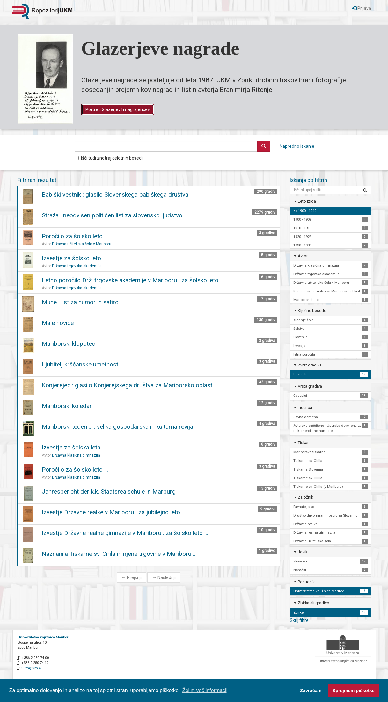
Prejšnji (131, 577)
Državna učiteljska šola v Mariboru (81, 244)
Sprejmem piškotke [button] (354, 690)
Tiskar (303, 442)
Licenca (305, 407)
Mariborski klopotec (68, 343)
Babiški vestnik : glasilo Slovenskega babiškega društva (115, 194)
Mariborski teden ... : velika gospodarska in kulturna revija (117, 426)
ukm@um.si (31, 668)
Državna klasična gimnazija (76, 455)
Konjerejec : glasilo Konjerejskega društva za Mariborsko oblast (127, 385)
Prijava (361, 8)
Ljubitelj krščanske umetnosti (81, 364)
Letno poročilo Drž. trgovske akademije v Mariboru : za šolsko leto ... (133, 280)
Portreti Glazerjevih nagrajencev (117, 109)
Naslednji (164, 577)
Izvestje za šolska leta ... (74, 447)
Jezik (302, 551)
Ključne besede (312, 310)
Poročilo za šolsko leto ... (75, 236)
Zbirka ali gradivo (313, 602)
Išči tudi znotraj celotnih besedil (109, 158)
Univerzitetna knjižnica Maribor (43, 637)
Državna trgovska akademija (77, 266)
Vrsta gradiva (310, 386)
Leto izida (307, 201)
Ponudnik (306, 581)
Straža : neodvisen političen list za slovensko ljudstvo (112, 215)
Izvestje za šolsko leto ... (74, 258)
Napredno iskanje (297, 146)
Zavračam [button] (310, 690)
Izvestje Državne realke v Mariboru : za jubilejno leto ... (114, 512)
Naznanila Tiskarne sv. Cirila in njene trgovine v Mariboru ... (119, 553)
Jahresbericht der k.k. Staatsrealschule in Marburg (109, 491)
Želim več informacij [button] (204, 690)
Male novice (58, 323)
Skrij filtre (299, 620)
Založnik (305, 497)
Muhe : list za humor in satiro (80, 302)
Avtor (303, 255)
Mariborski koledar (67, 406)
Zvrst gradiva (310, 365)
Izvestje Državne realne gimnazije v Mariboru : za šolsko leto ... (125, 533)
